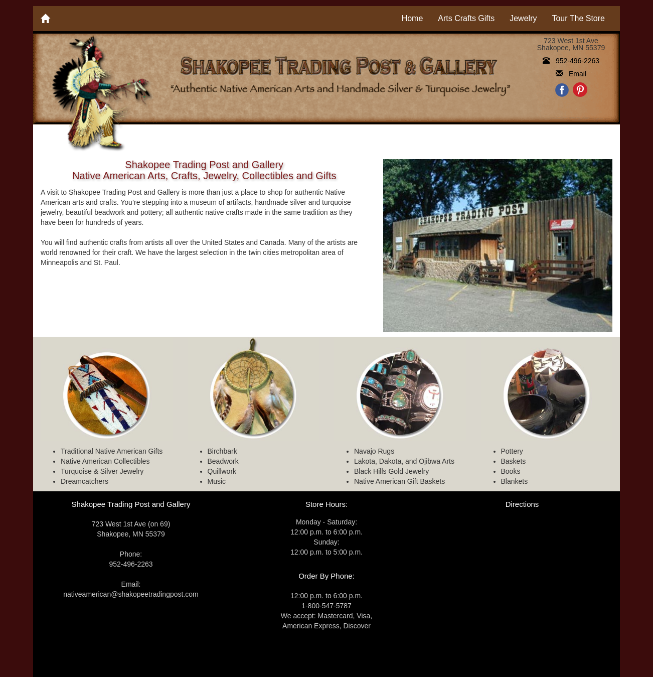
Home (412, 18)
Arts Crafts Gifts (466, 18)
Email (571, 74)
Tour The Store (578, 18)
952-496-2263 (571, 61)
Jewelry (523, 18)
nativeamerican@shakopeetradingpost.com (130, 594)
